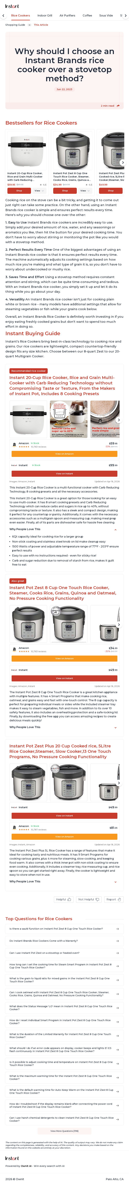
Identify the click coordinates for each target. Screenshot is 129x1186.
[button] (118, 105)
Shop (19, 190)
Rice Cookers (20, 15)
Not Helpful (88, 900)
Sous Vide (106, 15)
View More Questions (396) (64, 1131)
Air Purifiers (67, 15)
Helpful (63, 900)
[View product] (27, 162)
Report (113, 900)
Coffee (87, 15)
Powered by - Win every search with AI (35, 1166)
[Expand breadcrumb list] (29, 25)
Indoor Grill (44, 15)
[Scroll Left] (3, 15)
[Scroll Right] (125, 15)
